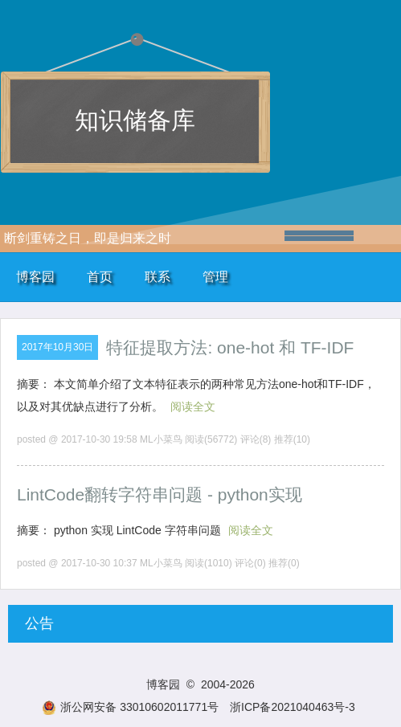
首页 (100, 277)
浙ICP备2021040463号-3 (292, 706)
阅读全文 (192, 406)
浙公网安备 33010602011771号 (130, 706)
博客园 (35, 277)
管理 (215, 277)
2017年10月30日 (57, 347)
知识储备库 (135, 120)
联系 (157, 277)
